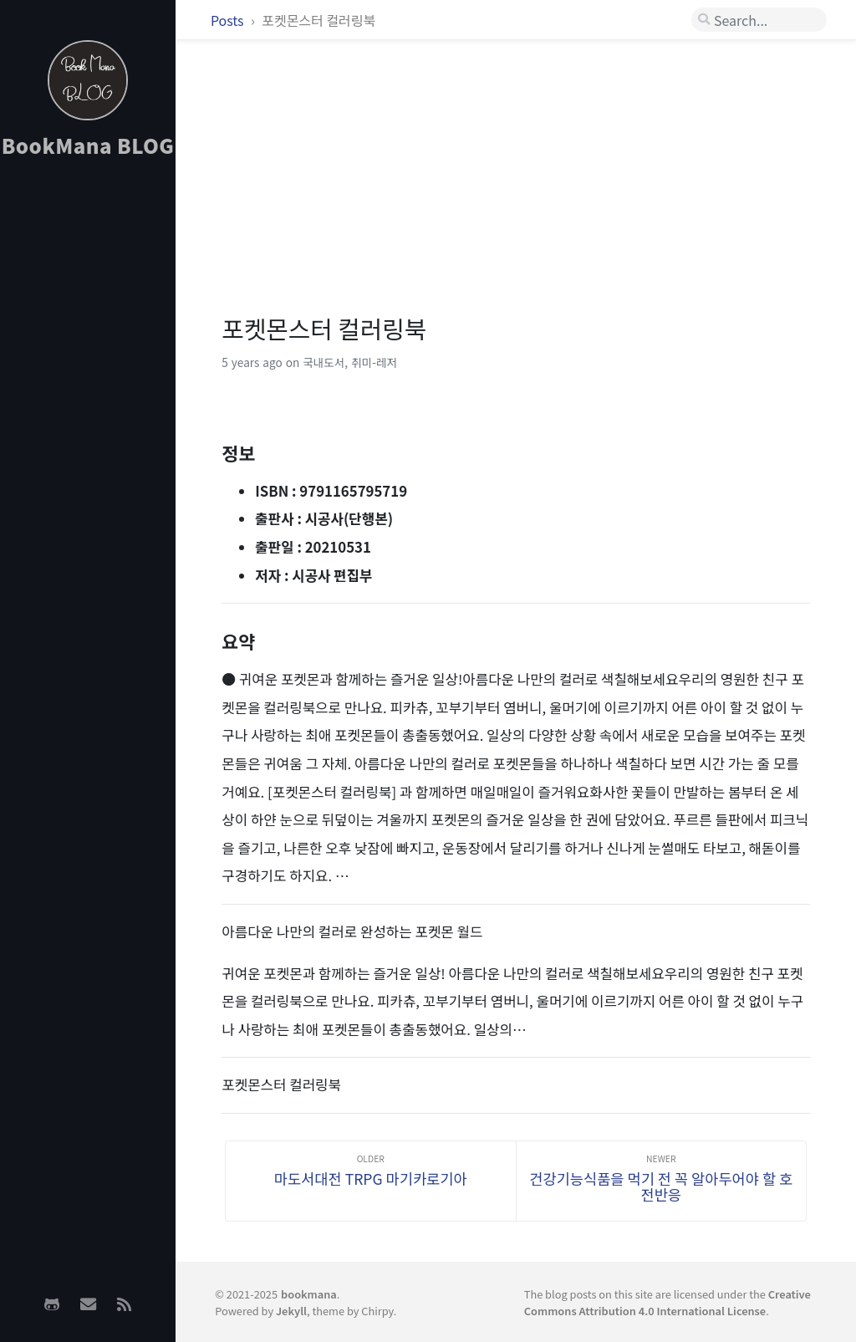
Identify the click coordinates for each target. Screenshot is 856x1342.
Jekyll (291, 1311)
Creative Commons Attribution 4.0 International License (667, 1302)
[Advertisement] (88, 435)
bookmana (309, 1294)
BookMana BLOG (88, 145)
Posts (229, 20)
